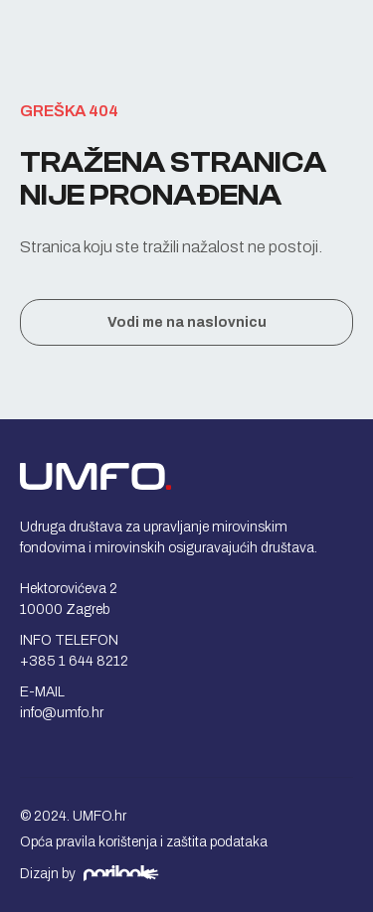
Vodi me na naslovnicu (187, 322)
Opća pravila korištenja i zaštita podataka (144, 842)
